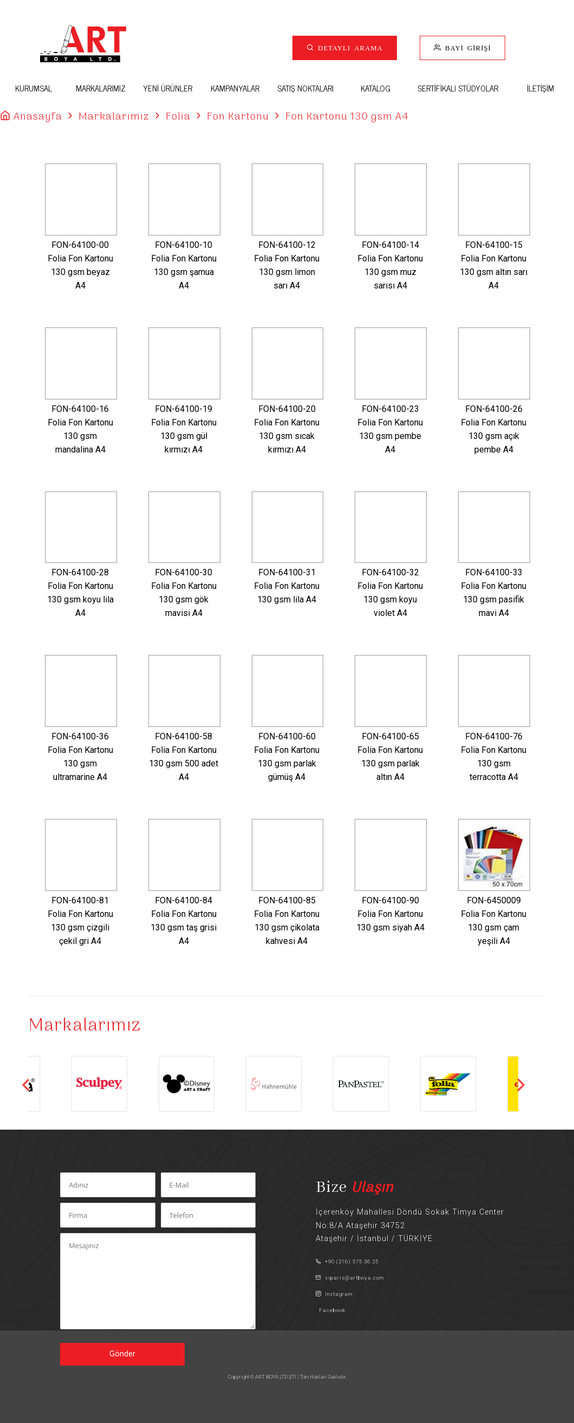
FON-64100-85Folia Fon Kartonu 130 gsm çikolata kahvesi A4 (286, 920)
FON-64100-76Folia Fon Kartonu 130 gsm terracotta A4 (493, 756)
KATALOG (375, 88)
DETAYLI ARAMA (348, 47)
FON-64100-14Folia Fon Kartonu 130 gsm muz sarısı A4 (390, 265)
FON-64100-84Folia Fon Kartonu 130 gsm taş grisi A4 (184, 920)
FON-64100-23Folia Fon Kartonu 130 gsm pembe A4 (390, 429)
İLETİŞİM (540, 88)
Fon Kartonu (238, 117)
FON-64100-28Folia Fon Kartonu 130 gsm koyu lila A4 (80, 592)
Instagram (334, 1294)
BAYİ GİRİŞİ (466, 47)
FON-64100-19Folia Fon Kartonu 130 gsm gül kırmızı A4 (184, 429)
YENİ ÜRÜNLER (167, 88)
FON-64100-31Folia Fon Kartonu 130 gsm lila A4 (286, 586)
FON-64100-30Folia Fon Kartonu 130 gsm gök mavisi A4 (184, 592)
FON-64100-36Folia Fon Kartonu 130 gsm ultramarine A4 (80, 756)
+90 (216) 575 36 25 (347, 1261)
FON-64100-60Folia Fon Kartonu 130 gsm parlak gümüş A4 (286, 756)
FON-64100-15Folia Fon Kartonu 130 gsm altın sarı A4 (493, 265)
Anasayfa (38, 117)
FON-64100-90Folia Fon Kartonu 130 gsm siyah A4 (390, 914)
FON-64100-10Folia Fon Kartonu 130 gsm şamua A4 (184, 265)
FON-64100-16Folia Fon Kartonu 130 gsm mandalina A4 (80, 429)
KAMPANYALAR (235, 88)
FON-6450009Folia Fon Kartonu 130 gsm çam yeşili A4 (493, 920)
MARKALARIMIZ (101, 88)
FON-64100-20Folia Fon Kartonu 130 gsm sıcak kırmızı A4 (286, 429)
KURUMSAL (33, 88)
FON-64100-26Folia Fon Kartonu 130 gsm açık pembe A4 (493, 429)
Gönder (122, 1354)
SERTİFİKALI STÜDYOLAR (458, 88)
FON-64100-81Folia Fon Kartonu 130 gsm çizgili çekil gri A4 (80, 920)
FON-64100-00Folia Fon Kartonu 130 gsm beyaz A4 (80, 265)
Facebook (330, 1310)
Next (521, 1085)
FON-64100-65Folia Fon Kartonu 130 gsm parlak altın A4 (390, 756)
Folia (178, 117)
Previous (26, 1085)
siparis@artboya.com (350, 1278)
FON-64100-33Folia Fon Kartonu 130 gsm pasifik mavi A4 (493, 592)
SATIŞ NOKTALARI (305, 88)
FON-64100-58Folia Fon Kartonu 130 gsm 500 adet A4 (183, 756)
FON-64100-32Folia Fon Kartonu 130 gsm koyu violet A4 (390, 592)
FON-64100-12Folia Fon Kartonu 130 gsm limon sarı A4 (286, 265)
